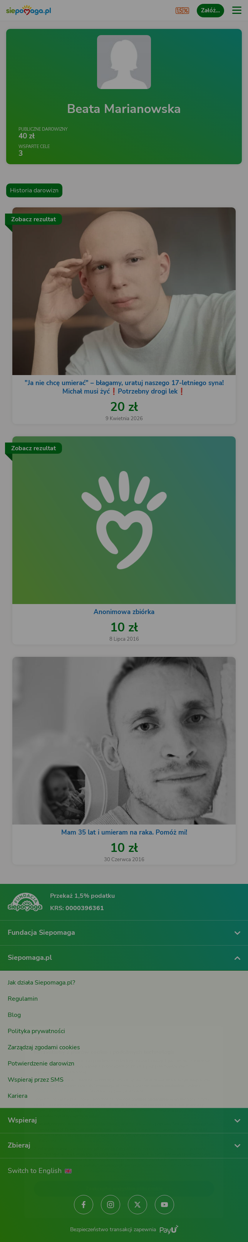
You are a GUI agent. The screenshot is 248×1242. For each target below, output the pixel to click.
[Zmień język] (21, 1016)
